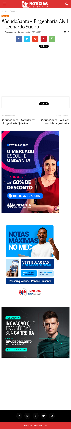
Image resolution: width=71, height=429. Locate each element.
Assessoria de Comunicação (17, 32)
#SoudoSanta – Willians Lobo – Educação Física (55, 121)
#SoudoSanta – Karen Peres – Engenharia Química (18, 121)
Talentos (5, 16)
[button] (67, 4)
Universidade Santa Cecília (35, 425)
